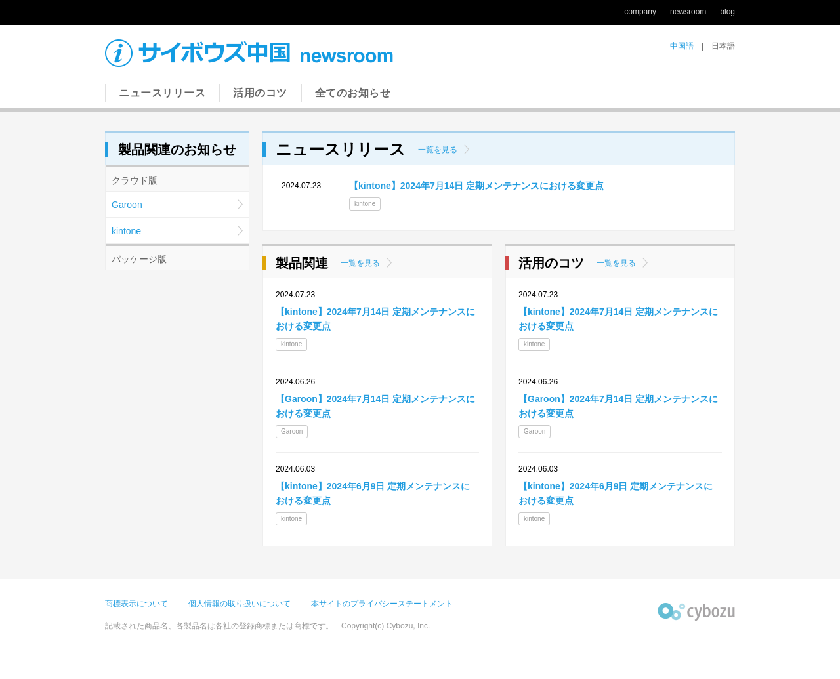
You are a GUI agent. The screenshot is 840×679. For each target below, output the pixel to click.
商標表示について (136, 603)
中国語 (682, 46)
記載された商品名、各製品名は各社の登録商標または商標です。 (219, 625)
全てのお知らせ (353, 92)
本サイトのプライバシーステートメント (382, 603)
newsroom (688, 11)
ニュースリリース (162, 92)
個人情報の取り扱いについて (239, 603)
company (640, 11)
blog (727, 11)
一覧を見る (437, 149)
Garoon (127, 204)
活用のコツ (260, 92)
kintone (126, 231)
